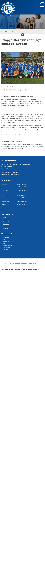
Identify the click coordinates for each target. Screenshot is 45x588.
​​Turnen (4, 226)
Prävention (5, 249)
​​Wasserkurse (5, 241)
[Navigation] (42, 7)
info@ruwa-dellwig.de (12, 174)
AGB (23, 270)
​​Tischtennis (5, 224)
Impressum (15, 270)
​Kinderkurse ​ (5, 247)
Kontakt (4, 270)
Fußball (4, 217)
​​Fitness (4, 239)
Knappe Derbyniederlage (12, 31)
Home (2, 31)
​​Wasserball (5, 222)
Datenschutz (33, 270)
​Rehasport (5, 237)
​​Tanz (3, 243)
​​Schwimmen (5, 228)
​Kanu (3, 220)
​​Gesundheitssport (7, 245)
